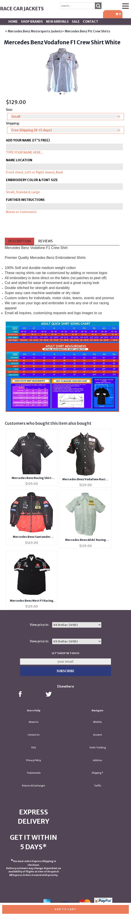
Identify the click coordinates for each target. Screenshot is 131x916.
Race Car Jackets (22, 9)
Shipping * (97, 772)
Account (97, 734)
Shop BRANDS (32, 22)
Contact (90, 22)
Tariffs (97, 785)
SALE (76, 22)
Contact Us (33, 734)
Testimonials (34, 772)
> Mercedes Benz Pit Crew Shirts (86, 31)
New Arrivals (57, 22)
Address (97, 760)
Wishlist (97, 722)
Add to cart (65, 909)
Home (13, 22)
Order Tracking (97, 747)
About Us (33, 722)
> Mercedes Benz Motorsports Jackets (33, 31)
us (100, 313)
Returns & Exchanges (33, 785)
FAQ (33, 747)
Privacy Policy (33, 760)
